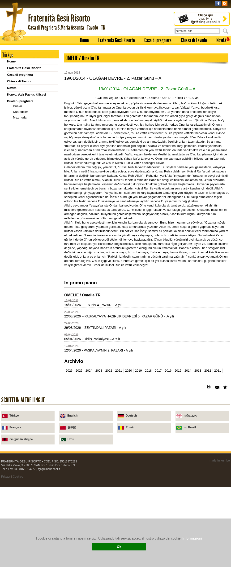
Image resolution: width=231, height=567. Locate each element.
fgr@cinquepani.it (49, 469)
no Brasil (190, 427)
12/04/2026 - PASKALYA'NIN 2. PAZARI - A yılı (98, 350)
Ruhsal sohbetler (24, 183)
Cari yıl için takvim (20, 236)
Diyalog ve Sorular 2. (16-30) (32, 223)
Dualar (17, 106)
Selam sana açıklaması (29, 151)
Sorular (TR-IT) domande (30, 212)
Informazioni (192, 538)
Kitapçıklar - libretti (21, 172)
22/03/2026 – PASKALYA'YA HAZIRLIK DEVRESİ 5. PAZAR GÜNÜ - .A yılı (119, 316)
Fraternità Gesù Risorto (116, 40)
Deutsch (131, 415)
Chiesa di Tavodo (194, 40)
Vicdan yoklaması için (28, 134)
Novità (221, 40)
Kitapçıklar (20, 177)
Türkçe (14, 415)
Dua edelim (21, 112)
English (72, 415)
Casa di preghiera (157, 40)
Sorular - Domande (20, 196)
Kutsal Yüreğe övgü (26, 129)
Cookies (18, 476)
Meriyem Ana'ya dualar (28, 146)
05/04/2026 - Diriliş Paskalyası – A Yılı (92, 339)
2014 (187, 370)
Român (130, 427)
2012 (207, 370)
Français (15, 427)
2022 (108, 370)
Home (84, 40)
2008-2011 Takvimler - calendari (30, 243)
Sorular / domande (25, 200)
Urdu (71, 439)
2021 (118, 370)
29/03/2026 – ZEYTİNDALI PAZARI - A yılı (95, 328)
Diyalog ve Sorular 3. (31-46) (32, 229)
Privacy (5, 476)
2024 (89, 370)
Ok (119, 547)
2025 (79, 370)
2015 (178, 370)
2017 (158, 370)
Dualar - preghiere (20, 101)
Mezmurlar (20, 117)
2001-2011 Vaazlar (20, 165)
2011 (217, 370)
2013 (197, 370)
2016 (168, 370)
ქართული (190, 415)
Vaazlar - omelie (18, 159)
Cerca (226, 31)
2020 (128, 370)
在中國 (72, 427)
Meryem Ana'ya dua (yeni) (31, 140)
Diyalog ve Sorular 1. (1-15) (32, 218)
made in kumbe (219, 460)
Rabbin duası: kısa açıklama (32, 123)
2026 (69, 370)
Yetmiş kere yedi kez (27, 188)
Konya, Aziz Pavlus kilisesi (26, 94)
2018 (148, 370)
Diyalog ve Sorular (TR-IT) (31, 206)
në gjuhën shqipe (21, 439)
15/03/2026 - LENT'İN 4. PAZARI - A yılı (93, 305)
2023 (98, 370)
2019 (138, 370)
